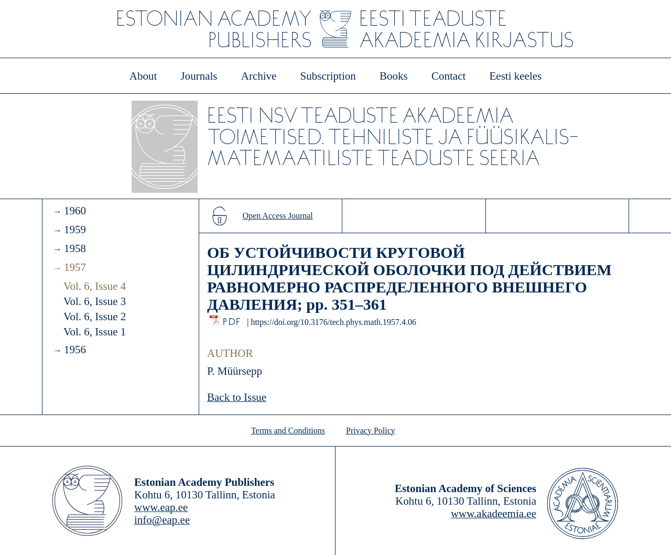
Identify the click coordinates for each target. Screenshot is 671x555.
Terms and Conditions (288, 430)
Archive (259, 76)
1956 (75, 349)
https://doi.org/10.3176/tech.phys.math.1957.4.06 (333, 322)
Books (394, 76)
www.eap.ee (161, 507)
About (143, 76)
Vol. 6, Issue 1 (94, 331)
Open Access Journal (278, 215)
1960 (75, 210)
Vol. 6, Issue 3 (94, 301)
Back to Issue (236, 397)
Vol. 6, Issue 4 (94, 286)
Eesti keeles (516, 76)
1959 (75, 229)
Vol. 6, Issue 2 (94, 316)
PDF (232, 318)
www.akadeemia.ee (493, 513)
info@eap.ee (162, 520)
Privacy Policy (370, 430)
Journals (198, 76)
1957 (75, 267)
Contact (448, 76)
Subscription (328, 76)
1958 (75, 248)
